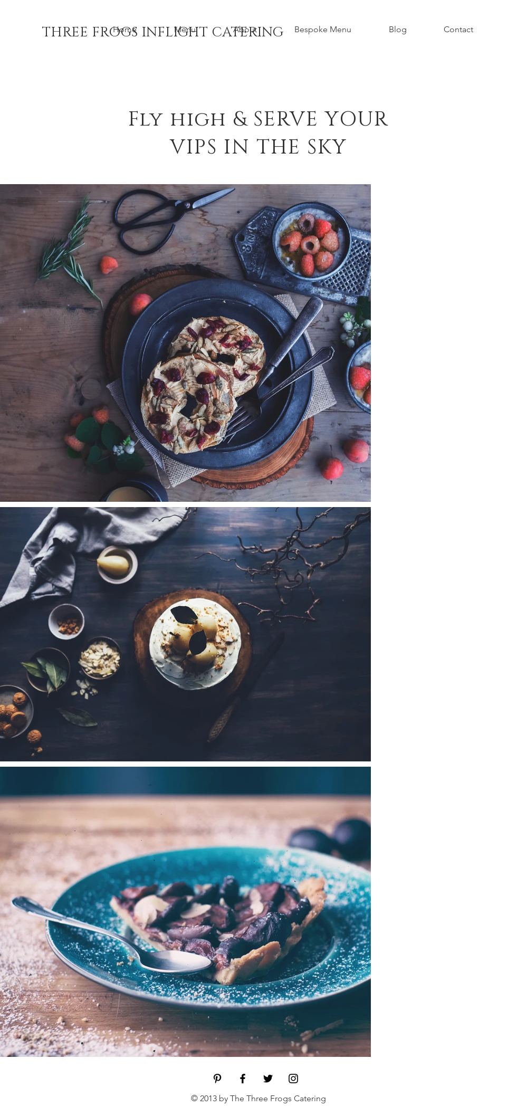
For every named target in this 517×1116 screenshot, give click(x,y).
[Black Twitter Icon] (268, 1078)
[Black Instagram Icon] (293, 1078)
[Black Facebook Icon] (242, 1078)
